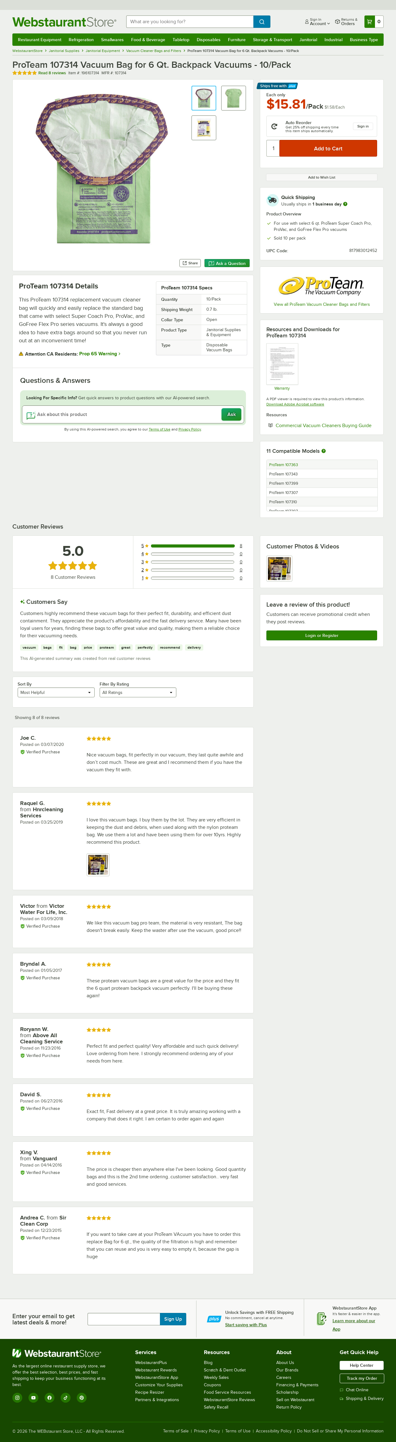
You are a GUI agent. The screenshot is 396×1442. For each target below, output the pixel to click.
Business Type (364, 39)
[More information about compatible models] (323, 451)
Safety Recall (216, 1407)
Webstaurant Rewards (156, 1370)
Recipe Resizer (149, 1392)
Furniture (237, 39)
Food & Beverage (148, 39)
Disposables (209, 39)
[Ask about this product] (133, 414)
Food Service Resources (227, 1392)
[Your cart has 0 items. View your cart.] (374, 21)
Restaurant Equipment (39, 39)
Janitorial (308, 39)
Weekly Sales (216, 1377)
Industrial (333, 39)
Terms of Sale (176, 1431)
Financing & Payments (297, 1385)
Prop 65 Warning (98, 354)
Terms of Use (159, 429)
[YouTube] (33, 1398)
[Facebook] (49, 1398)
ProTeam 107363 (283, 465)
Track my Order (362, 1378)
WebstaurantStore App (156, 1377)
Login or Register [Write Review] (321, 635)
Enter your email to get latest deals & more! (43, 1319)
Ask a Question (227, 263)
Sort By (25, 684)
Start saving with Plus (246, 1324)
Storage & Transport (272, 39)
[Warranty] (282, 366)
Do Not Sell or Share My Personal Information (340, 1431)
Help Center (361, 1365)
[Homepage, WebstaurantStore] (64, 22)
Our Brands (287, 1370)
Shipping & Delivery (362, 1398)
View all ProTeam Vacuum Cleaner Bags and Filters (322, 304)
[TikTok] (66, 1398)
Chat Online (354, 1390)
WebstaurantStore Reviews (229, 1399)
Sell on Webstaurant (295, 1399)
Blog (208, 1362)
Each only (275, 94)
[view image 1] (279, 569)
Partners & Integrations (157, 1399)
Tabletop (181, 39)
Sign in (363, 126)
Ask (231, 414)
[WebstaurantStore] (63, 1353)
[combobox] (189, 21)
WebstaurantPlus (151, 1362)
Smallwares (112, 39)
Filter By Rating (114, 684)
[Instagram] (17, 1398)
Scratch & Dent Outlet (225, 1370)
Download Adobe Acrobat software (295, 404)
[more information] (345, 204)
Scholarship (287, 1392)
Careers (283, 1377)
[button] (204, 98)
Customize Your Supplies (159, 1385)
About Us (285, 1362)
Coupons (212, 1385)
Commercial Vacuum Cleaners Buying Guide (326, 425)
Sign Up (173, 1319)
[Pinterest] (82, 1398)
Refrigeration (81, 39)
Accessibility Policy (274, 1431)
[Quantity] (273, 148)
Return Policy (289, 1407)
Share (190, 263)
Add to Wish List (321, 177)
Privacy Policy (190, 429)
